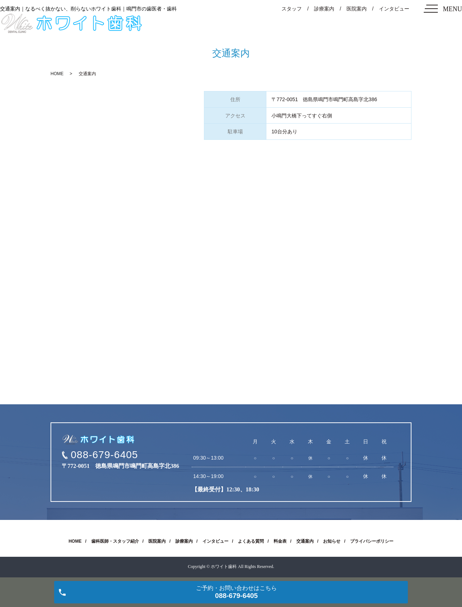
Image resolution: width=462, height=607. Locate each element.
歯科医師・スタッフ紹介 (115, 541)
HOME (57, 73)
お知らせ (331, 541)
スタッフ (292, 9)
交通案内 (305, 541)
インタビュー (394, 9)
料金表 (280, 541)
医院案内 (356, 9)
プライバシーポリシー (371, 541)
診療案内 (324, 9)
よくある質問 (251, 541)
